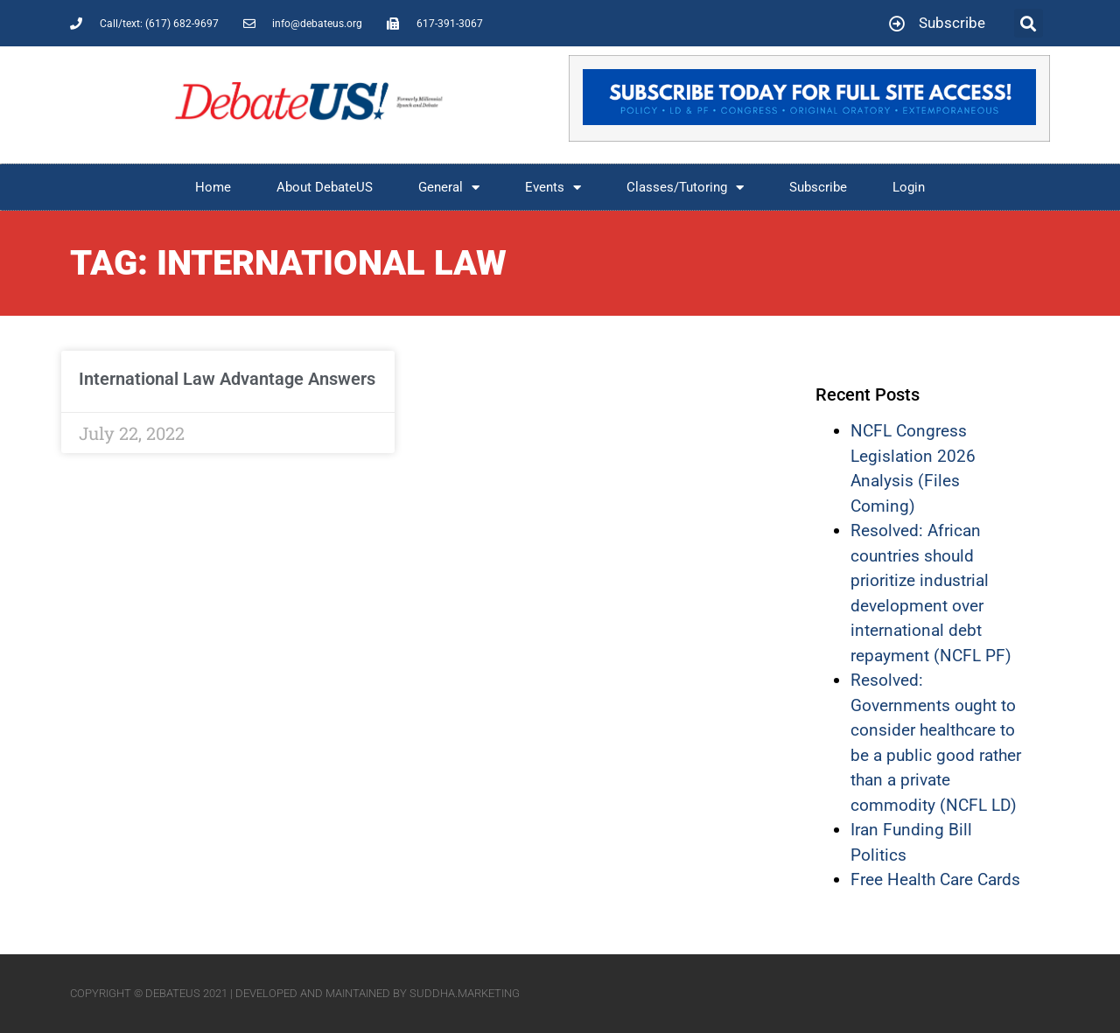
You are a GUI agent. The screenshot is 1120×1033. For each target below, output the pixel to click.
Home (213, 187)
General (449, 187)
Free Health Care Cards (935, 879)
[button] (1028, 23)
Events (553, 187)
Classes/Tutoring (685, 187)
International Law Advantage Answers (227, 378)
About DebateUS (324, 187)
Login (908, 187)
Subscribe (818, 187)
